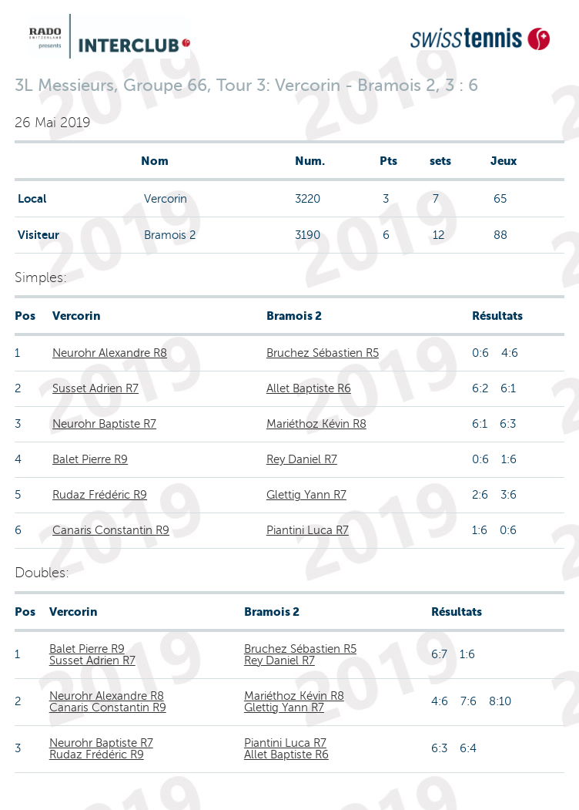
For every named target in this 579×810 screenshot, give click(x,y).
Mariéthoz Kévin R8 (316, 424)
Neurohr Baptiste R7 (104, 424)
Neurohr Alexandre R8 (109, 353)
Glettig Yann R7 (306, 495)
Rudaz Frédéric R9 (99, 495)
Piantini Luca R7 (307, 530)
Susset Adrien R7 (95, 388)
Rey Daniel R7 (301, 459)
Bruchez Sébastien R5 (322, 353)
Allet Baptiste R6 (308, 388)
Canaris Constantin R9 (110, 530)
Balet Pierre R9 (90, 459)
